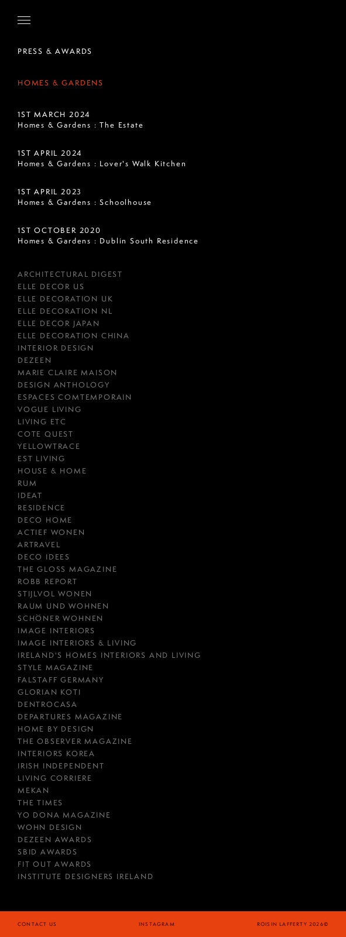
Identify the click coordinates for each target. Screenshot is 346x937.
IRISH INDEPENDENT (61, 766)
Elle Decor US (51, 286)
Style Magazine (56, 667)
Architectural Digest (70, 274)
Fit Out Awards (55, 864)
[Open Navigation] (24, 20)
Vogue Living (50, 409)
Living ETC (42, 422)
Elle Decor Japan (59, 323)
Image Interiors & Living (77, 643)
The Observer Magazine (75, 741)
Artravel (39, 545)
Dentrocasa (48, 704)
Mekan (34, 790)
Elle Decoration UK (65, 299)
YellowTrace (49, 446)
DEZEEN (35, 360)
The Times (40, 803)
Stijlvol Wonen (55, 594)
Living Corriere (55, 778)
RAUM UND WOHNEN (63, 606)
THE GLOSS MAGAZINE (67, 569)
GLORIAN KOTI (49, 692)
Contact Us (37, 924)
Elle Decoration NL (65, 311)
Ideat (30, 495)
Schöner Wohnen (61, 618)
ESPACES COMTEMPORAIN (75, 397)
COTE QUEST (46, 434)
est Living (42, 459)
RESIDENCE (42, 508)
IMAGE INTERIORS (56, 631)
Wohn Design (50, 827)
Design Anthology (64, 385)
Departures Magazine (70, 717)
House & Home (52, 471)
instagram (157, 924)
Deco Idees (44, 557)
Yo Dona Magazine (64, 815)
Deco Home (45, 520)
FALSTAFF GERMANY (61, 680)
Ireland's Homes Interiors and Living (109, 655)
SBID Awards (48, 852)
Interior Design (56, 348)
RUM (27, 483)
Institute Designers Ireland (86, 876)
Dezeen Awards (55, 840)
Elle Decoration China (74, 336)
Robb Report (48, 581)
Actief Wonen (51, 532)
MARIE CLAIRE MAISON (68, 372)
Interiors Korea (56, 753)
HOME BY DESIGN (56, 729)
